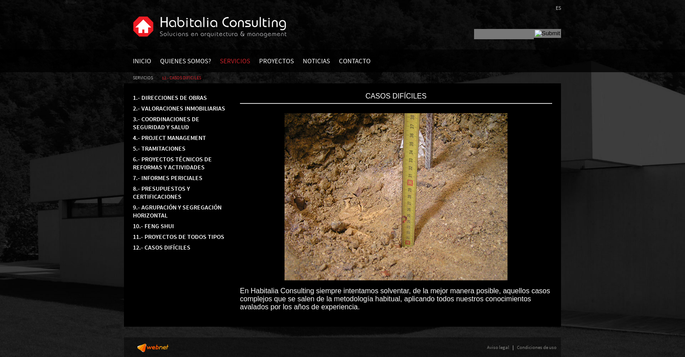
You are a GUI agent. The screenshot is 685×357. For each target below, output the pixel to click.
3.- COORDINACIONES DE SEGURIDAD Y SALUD (166, 123)
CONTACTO (355, 61)
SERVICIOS (235, 61)
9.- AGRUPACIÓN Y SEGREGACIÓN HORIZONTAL (177, 211)
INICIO (142, 61)
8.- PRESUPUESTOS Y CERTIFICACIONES (161, 193)
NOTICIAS (316, 61)
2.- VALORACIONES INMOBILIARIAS (179, 108)
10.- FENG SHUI (153, 226)
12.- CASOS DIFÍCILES (181, 78)
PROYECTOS (276, 61)
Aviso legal (498, 347)
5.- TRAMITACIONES (159, 148)
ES (558, 7)
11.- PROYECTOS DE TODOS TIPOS (178, 237)
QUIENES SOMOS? (185, 61)
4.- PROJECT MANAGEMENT (169, 138)
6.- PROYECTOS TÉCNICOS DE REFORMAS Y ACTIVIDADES (172, 163)
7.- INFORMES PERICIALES (167, 178)
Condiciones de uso (537, 347)
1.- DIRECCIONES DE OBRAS (170, 98)
